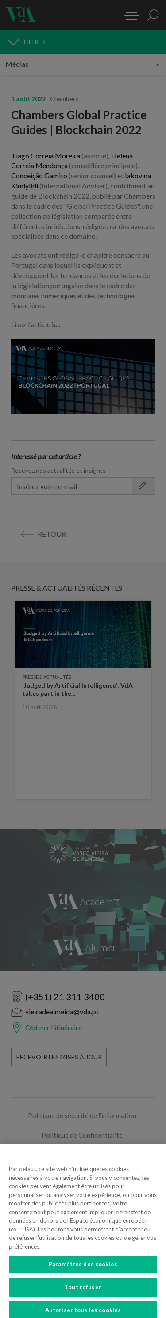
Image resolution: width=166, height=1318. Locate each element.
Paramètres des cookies (83, 1269)
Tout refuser (83, 1291)
